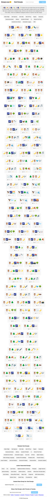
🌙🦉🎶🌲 (22, 161)
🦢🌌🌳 (40, 428)
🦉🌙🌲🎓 (9, 58)
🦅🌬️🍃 (12, 200)
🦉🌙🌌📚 (31, 255)
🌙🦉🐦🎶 (36, 161)
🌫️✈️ (9, 176)
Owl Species (14, 16)
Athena (17, 19)
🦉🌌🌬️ (37, 223)
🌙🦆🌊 (37, 137)
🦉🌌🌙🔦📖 (32, 27)
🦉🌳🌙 (25, 74)
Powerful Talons (40, 457)
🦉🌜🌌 (18, 66)
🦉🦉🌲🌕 (9, 420)
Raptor (34, 16)
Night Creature (40, 454)
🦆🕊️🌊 (23, 200)
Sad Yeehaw (6, 474)
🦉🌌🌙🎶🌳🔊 (32, 216)
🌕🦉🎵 (25, 129)
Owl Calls (21, 16)
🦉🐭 (11, 404)
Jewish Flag (20, 477)
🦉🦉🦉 (39, 90)
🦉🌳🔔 (37, 381)
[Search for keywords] (31, 2)
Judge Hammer (42, 468)
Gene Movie (13, 471)
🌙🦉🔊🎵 (11, 168)
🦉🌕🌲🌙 (8, 43)
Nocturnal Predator (23, 460)
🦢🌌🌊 (29, 428)
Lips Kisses (12, 468)
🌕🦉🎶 (36, 129)
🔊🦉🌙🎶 (12, 184)
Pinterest (27, 494)
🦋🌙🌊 (39, 420)
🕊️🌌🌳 (25, 184)
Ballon (35, 477)
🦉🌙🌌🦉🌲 (32, 51)
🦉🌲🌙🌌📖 (30, 326)
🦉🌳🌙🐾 (11, 381)
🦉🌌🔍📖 (37, 231)
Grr (7, 468)
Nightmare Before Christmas (24, 468)
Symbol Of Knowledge (21, 457)
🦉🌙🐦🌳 (36, 286)
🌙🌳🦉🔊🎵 (12, 137)
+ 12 (34, 21)
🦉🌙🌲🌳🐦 (15, 278)
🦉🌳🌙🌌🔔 (23, 373)
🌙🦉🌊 (10, 145)
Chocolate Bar (29, 477)
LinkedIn (22, 494)
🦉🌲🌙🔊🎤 (15, 349)
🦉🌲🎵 (37, 357)
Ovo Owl (27, 454)
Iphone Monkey (5, 471)
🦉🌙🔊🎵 (24, 294)
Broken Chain (13, 477)
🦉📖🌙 (30, 82)
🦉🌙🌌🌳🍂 (23, 43)
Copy (14, 30)
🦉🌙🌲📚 (23, 58)
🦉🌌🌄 (35, 200)
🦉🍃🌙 (18, 388)
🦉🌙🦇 (37, 294)
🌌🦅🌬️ (22, 98)
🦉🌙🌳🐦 (11, 286)
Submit (39, 484)
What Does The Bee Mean (39, 471)
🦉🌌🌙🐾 (24, 223)
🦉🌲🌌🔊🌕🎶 (30, 318)
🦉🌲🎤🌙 (24, 357)
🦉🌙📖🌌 (11, 294)
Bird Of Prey (28, 16)
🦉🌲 (27, 66)
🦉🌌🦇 (7, 239)
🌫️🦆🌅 (37, 168)
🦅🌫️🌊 (36, 192)
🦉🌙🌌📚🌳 (15, 263)
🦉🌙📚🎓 (37, 58)
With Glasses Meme (39, 474)
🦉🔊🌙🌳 (33, 404)
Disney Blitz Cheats (15, 474)
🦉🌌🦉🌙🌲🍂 (36, 239)
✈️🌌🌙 (19, 436)
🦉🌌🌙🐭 (11, 223)
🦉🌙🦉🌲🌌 (23, 302)
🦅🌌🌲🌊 (23, 192)
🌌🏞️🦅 (11, 98)
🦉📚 (40, 82)
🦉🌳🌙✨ (24, 381)
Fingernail (31, 474)
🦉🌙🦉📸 (38, 302)
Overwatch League (27, 21)
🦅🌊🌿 (36, 184)
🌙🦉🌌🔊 (22, 145)
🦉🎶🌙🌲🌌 (12, 396)
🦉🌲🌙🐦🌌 (16, 341)
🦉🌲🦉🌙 (12, 74)
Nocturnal (41, 16)
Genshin (29, 471)
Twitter (12, 494)
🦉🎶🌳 (26, 396)
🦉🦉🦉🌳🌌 (25, 420)
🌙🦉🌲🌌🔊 (9, 153)
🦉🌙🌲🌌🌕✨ (15, 271)
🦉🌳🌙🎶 (38, 373)
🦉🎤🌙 (29, 388)
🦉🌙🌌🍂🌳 (15, 51)
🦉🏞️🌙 (37, 396)
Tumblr (36, 494)
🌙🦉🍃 (10, 161)
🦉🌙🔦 (7, 66)
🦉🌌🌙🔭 (9, 35)
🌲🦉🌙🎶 (20, 176)
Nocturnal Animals (9, 19)
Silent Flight (6, 16)
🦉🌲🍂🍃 (11, 357)
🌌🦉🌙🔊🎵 (36, 106)
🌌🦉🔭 (12, 121)
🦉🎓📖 (8, 82)
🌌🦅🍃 (22, 106)
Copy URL (34, 492)
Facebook (17, 494)
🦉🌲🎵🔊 (11, 365)
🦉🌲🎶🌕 (24, 365)
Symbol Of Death (25, 19)
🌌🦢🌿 (35, 121)
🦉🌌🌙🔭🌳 (25, 35)
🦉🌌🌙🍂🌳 (32, 208)
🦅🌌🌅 (11, 192)
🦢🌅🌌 (18, 428)
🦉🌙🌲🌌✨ (33, 271)
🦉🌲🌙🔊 (31, 341)
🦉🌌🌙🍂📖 (15, 27)
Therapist (34, 468)
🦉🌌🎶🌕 (23, 231)
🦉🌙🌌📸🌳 (32, 263)
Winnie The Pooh (37, 19)
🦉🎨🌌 (40, 388)
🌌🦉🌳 (11, 113)
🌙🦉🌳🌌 (24, 153)
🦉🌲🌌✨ (15, 326)
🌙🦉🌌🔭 (36, 145)
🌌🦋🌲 (23, 121)
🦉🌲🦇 (37, 365)
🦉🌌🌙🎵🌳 (14, 216)
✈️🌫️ (29, 436)
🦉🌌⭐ (39, 35)
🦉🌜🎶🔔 (24, 310)
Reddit (32, 494)
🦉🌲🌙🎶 (31, 333)
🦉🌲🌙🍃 (39, 66)
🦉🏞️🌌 (19, 82)
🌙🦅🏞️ (26, 137)
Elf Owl (33, 454)
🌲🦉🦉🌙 (34, 176)
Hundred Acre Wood (16, 21)
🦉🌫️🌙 (37, 310)
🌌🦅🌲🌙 (34, 98)
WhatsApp (41, 494)
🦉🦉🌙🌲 (26, 90)
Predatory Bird (31, 457)
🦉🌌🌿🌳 (9, 231)
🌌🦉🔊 (36, 113)
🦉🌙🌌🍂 (38, 43)
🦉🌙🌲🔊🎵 (32, 278)
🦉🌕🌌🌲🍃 (16, 247)
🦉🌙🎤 (23, 286)
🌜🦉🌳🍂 (24, 168)
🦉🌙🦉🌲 (8, 302)
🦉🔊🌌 (21, 404)
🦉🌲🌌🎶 (13, 318)
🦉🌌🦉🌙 (19, 239)
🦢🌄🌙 (7, 428)
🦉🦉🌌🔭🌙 (33, 412)
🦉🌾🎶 (7, 388)
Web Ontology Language (8, 457)
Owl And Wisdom (13, 460)
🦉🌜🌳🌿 (11, 310)
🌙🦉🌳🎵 (38, 153)
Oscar (3, 468)
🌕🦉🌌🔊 (12, 129)
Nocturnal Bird (33, 460)
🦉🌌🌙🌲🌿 (15, 208)
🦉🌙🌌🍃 (31, 247)
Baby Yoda (24, 474)
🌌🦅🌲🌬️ (9, 106)
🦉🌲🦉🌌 (8, 373)
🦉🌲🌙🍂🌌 (16, 333)
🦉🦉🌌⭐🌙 (11, 90)
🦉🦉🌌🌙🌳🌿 (15, 412)
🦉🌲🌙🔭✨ (32, 349)
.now (5, 2)
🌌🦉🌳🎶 (23, 113)
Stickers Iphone (22, 471)
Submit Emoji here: (9, 484)
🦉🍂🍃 (36, 74)
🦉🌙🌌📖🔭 (16, 255)
